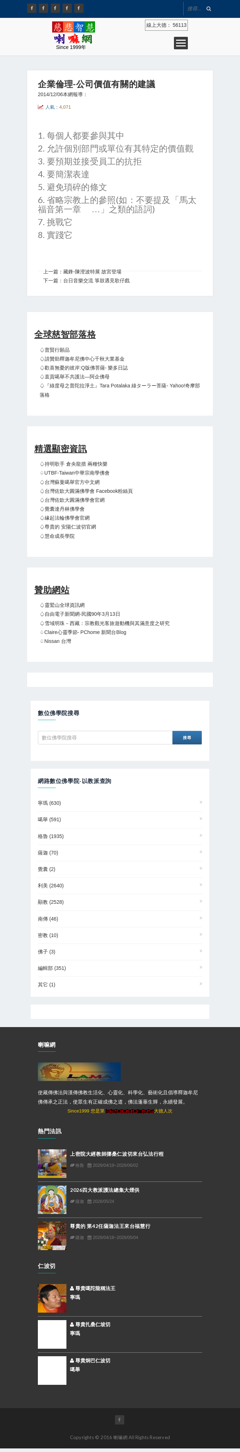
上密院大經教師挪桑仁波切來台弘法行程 (117, 1154)
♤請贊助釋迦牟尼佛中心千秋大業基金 (82, 359)
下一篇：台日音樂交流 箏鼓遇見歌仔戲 (86, 280)
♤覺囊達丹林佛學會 (62, 509)
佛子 (46, 952)
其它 (46, 984)
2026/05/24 (101, 1201)
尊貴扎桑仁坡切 (90, 1324)
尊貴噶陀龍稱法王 (92, 1288)
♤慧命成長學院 (57, 536)
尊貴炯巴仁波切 (90, 1360)
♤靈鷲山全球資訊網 (62, 605)
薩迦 (48, 853)
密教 (48, 935)
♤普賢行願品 (55, 350)
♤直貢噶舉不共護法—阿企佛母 (75, 377)
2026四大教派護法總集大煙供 (105, 1190)
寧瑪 (49, 803)
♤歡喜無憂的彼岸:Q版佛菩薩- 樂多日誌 (84, 368)
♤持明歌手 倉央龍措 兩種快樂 (74, 464)
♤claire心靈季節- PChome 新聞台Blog (83, 632)
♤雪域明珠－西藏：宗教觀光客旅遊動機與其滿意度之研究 (105, 623)
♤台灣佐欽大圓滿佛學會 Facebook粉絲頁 (86, 491)
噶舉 (49, 819)
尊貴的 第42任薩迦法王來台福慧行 (110, 1226)
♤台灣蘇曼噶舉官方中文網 (70, 482)
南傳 (48, 919)
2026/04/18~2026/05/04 (113, 1237)
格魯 (51, 836)
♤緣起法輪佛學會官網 (65, 518)
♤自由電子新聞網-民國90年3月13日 (80, 614)
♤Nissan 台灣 (55, 641)
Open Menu (181, 43)
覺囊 (46, 869)
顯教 (51, 902)
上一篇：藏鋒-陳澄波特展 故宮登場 (82, 271)
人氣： (58, 107)
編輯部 (52, 968)
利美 (51, 885)
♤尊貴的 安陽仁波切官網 (68, 527)
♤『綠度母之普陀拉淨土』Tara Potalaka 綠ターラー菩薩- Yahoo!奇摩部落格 (120, 390)
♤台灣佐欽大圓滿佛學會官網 (72, 500)
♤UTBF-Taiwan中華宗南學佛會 (75, 473)
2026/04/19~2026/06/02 (113, 1165)
